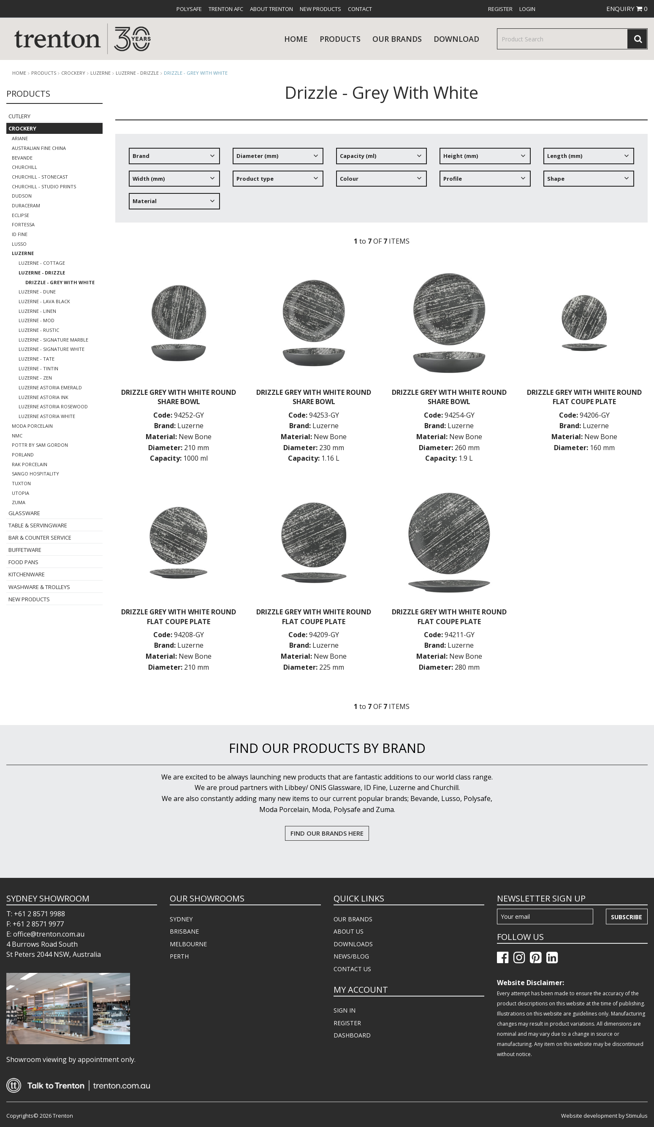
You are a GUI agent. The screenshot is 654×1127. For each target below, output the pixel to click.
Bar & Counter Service (39, 537)
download (456, 39)
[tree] (381, 181)
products (340, 39)
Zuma (18, 502)
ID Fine (19, 234)
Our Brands (397, 39)
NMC (17, 435)
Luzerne (100, 73)
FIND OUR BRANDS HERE (327, 833)
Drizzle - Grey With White (196, 73)
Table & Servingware (37, 525)
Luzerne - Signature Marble (53, 340)
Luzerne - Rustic (39, 330)
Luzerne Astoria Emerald (50, 387)
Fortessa (23, 224)
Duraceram (26, 205)
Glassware (24, 513)
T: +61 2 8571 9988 (35, 913)
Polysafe (189, 9)
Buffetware (24, 550)
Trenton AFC (226, 9)
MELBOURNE (188, 944)
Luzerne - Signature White (51, 349)
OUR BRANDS (353, 919)
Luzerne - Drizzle (137, 73)
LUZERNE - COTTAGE (42, 263)
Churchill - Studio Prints (44, 186)
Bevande (22, 158)
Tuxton (21, 483)
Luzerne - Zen (35, 378)
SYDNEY (181, 919)
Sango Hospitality (35, 473)
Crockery (73, 73)
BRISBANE (184, 931)
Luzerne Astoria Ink (43, 397)
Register (500, 9)
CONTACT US (352, 969)
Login (527, 9)
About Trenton (271, 9)
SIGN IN (344, 1010)
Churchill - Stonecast (40, 177)
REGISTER (347, 1023)
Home (296, 39)
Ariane (20, 138)
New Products (320, 9)
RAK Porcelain (29, 464)
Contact (360, 9)
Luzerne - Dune (37, 291)
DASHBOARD (352, 1035)
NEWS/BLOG (351, 956)
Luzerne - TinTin (38, 368)
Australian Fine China (39, 148)
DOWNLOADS (353, 944)
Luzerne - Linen (37, 311)
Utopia (20, 493)
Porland (23, 454)
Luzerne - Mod (36, 320)
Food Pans (23, 562)
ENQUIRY (627, 8)
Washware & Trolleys (39, 587)
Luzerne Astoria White (47, 416)
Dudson (22, 196)
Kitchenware (26, 574)
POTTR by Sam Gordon (40, 445)
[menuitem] (189, 8)
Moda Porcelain (32, 426)
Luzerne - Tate (36, 359)
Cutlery (19, 116)
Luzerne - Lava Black (44, 301)
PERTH (179, 956)
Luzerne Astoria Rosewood (53, 406)
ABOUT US (349, 931)
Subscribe (626, 917)
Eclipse (20, 215)
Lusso (19, 244)
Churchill (24, 167)
